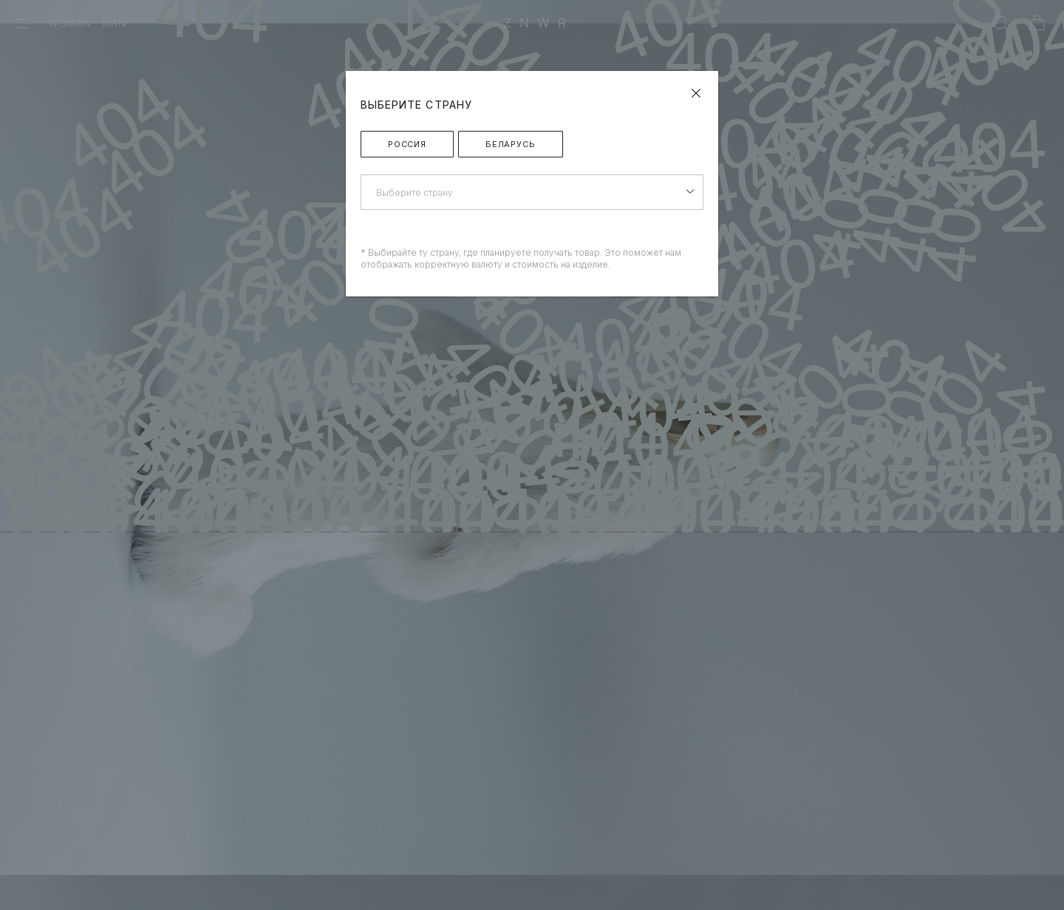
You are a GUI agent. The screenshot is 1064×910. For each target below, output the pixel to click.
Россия (407, 144)
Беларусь (510, 144)
